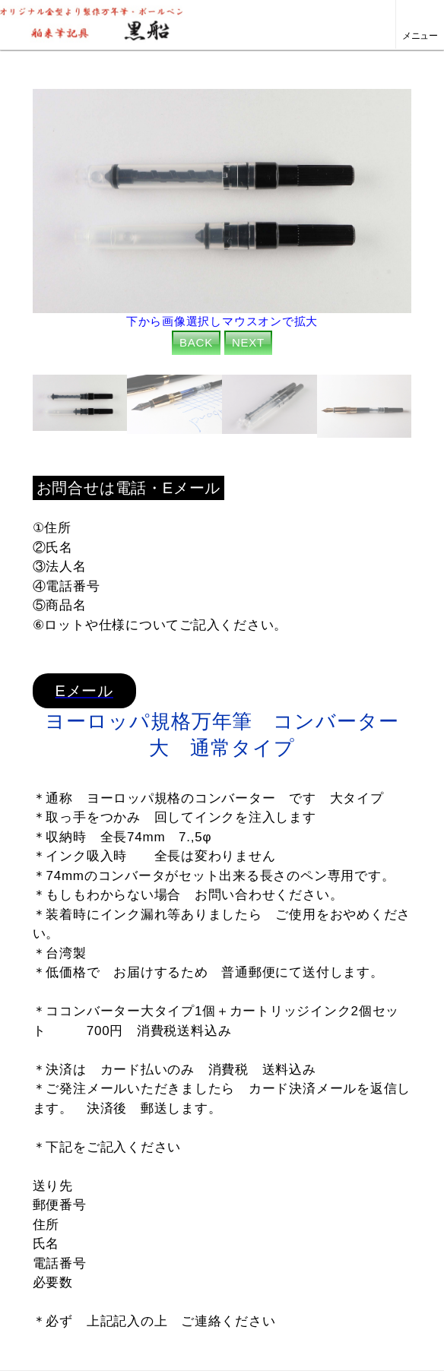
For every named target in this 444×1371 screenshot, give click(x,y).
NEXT (248, 342)
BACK (196, 342)
